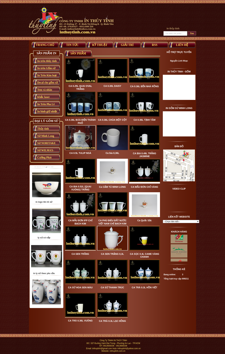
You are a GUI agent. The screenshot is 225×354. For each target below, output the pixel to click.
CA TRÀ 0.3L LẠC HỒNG (112, 321)
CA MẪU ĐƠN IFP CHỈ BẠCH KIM (80, 222)
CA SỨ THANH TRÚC (112, 287)
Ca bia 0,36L (112, 153)
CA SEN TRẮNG (80, 254)
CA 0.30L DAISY (112, 86)
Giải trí (127, 45)
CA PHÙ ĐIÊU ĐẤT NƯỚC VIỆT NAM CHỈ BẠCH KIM (112, 222)
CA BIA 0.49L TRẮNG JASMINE (144, 155)
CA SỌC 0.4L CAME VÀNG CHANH (144, 255)
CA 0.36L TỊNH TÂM (144, 120)
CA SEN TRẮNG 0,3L (112, 254)
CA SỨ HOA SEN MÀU (80, 287)
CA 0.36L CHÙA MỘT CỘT (112, 120)
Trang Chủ (45, 45)
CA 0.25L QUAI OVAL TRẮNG (80, 87)
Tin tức (72, 45)
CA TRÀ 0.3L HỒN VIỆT (144, 287)
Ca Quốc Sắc (144, 220)
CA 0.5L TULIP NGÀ (80, 153)
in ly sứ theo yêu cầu (44, 292)
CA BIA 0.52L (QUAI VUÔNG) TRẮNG (80, 188)
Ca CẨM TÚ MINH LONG (112, 187)
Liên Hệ (182, 45)
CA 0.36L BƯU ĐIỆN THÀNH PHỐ (80, 121)
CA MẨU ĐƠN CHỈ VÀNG (144, 187)
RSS (154, 45)
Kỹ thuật (99, 45)
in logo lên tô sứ (44, 221)
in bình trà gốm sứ (43, 185)
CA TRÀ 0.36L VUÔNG (80, 320)
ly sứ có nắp (44, 257)
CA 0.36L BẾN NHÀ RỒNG (144, 86)
